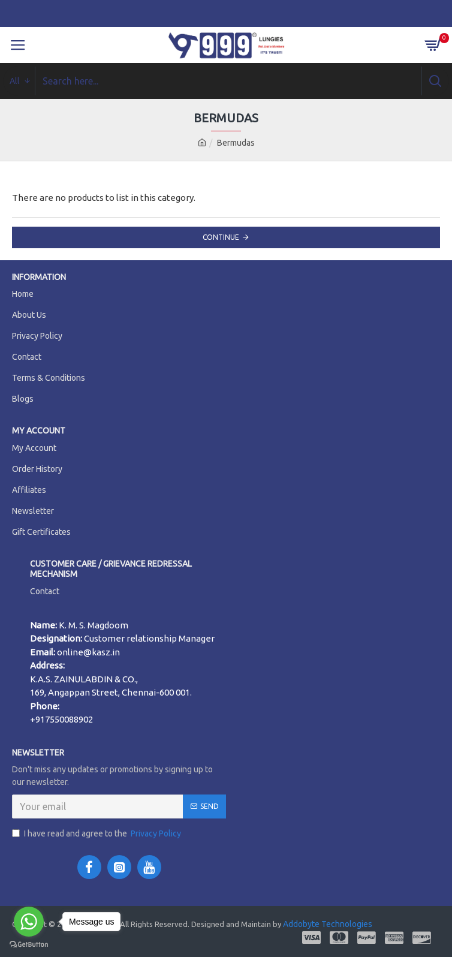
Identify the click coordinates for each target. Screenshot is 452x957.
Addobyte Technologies (326, 924)
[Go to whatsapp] (29, 922)
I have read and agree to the (97, 833)
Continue (221, 237)
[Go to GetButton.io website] (29, 945)
